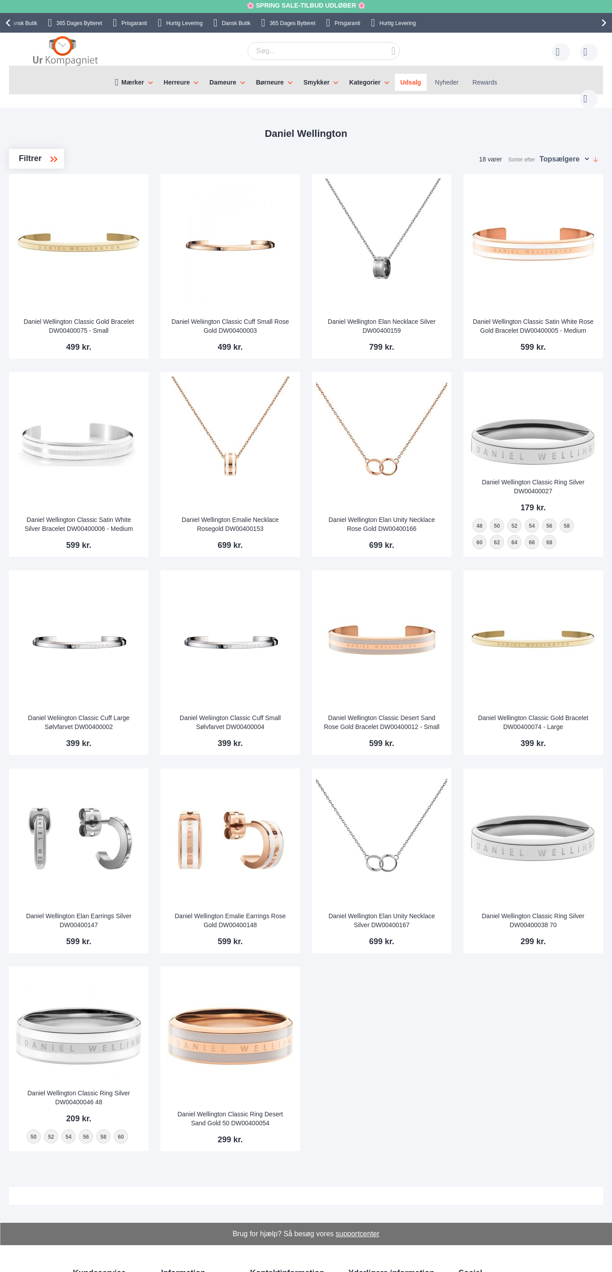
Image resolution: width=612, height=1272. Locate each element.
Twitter (475, 1209)
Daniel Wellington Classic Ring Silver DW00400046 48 (185, 972)
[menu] (306, 80)
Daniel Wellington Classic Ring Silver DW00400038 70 (547, 831)
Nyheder (447, 82)
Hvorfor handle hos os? (193, 1206)
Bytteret (79, 23)
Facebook (479, 1194)
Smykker (317, 82)
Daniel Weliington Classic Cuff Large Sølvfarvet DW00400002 (185, 653)
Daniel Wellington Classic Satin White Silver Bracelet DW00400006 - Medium (185, 471)
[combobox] (310, 51)
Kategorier (365, 82)
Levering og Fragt (185, 1192)
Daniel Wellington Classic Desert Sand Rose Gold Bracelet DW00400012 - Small (426, 649)
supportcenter (358, 1124)
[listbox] (547, 477)
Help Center (90, 1179)
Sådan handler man (375, 1179)
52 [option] (543, 460)
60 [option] (525, 477)
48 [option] (508, 460)
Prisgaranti (134, 23)
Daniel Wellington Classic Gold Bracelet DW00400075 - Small (185, 297)
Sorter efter (521, 151)
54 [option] (560, 460)
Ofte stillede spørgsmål (105, 1206)
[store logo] (65, 50)
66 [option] (578, 477)
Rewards (484, 82)
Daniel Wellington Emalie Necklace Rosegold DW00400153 (306, 471)
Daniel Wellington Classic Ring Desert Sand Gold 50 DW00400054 (305, 1006)
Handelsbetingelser (375, 1219)
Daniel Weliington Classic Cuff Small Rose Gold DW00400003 (306, 297)
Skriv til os (87, 1192)
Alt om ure (175, 1219)
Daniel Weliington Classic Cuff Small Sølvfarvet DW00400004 (306, 653)
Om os (170, 1179)
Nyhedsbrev (90, 1233)
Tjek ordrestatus (95, 1219)
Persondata (364, 1206)
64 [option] (560, 477)
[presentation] (9, 22)
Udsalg (410, 82)
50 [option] (525, 460)
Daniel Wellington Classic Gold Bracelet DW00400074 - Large (547, 653)
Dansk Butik (236, 23)
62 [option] (543, 477)
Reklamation (365, 1192)
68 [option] (508, 493)
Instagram (479, 1179)
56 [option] (578, 460)
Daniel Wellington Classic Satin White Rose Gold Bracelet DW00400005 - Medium (547, 293)
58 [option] (508, 477)
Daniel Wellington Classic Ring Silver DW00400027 (547, 421)
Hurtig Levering (184, 23)
